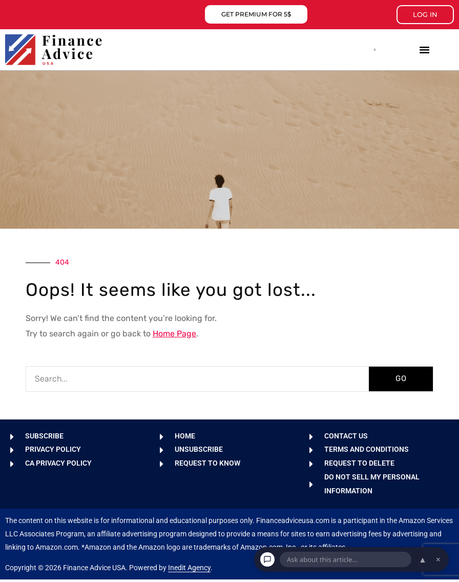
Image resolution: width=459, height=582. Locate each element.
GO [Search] (401, 378)
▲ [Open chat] (423, 559)
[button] (375, 49)
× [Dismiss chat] (438, 559)
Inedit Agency (189, 570)
